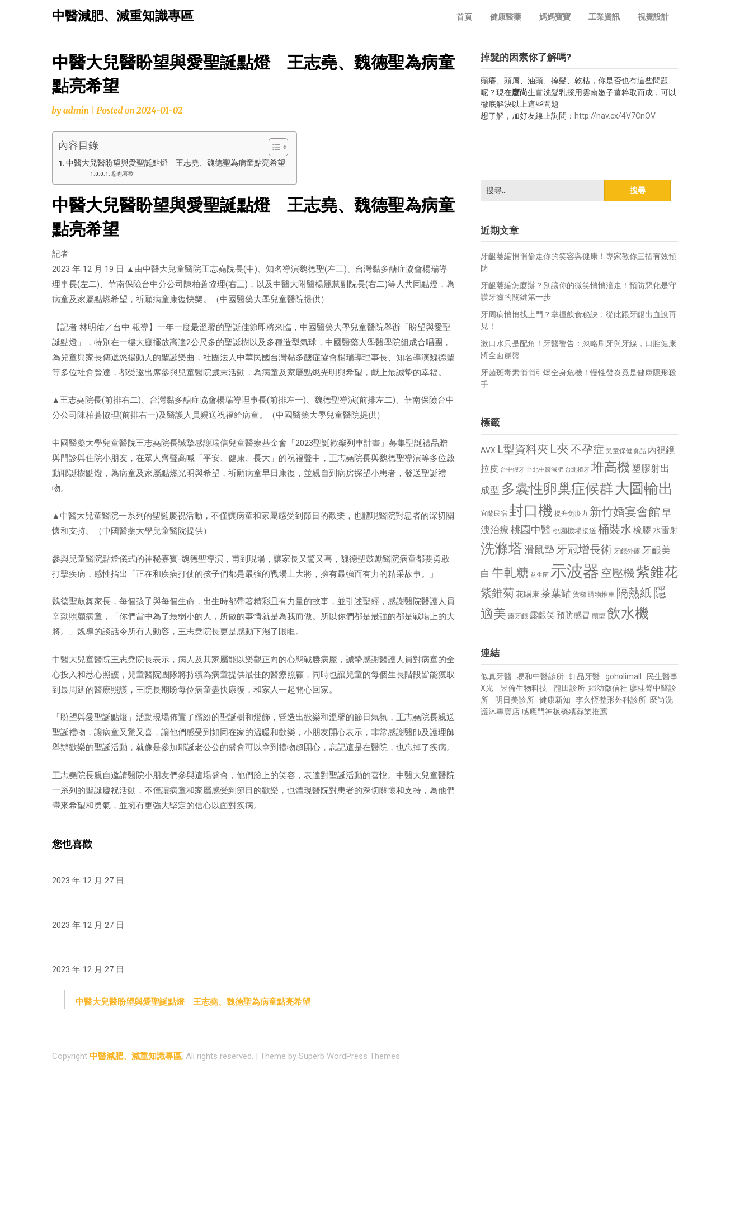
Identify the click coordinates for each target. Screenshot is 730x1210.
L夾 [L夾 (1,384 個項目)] (559, 449)
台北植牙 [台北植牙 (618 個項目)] (577, 469)
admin (76, 110)
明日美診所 (513, 699)
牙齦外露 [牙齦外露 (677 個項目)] (627, 551)
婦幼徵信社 (608, 688)
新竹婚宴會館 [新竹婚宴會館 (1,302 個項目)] (625, 512)
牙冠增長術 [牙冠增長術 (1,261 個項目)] (584, 549)
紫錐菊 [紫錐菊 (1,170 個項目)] (497, 593)
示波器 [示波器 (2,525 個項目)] (574, 571)
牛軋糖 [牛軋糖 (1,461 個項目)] (510, 572)
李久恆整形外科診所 (612, 699)
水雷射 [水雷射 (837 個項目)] (665, 530)
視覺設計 (653, 16)
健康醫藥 (505, 16)
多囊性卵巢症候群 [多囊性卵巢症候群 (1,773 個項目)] (557, 489)
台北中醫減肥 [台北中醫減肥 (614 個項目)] (544, 469)
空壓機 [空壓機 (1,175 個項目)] (617, 573)
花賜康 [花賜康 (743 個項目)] (527, 594)
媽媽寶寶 (555, 16)
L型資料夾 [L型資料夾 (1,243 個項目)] (522, 449)
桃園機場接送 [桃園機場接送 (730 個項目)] (574, 530)
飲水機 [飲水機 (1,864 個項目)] (628, 613)
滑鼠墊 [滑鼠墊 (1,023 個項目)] (539, 549)
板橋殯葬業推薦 (580, 711)
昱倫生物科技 (523, 688)
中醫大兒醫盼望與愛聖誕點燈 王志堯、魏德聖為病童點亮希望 (175, 162)
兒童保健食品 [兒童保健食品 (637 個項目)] (626, 451)
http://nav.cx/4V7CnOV (615, 115)
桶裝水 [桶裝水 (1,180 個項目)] (615, 529)
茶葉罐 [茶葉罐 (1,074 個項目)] (556, 593)
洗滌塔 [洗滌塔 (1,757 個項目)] (501, 548)
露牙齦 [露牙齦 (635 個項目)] (518, 616)
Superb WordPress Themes (349, 1056)
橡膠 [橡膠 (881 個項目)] (642, 530)
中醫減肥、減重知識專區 (123, 15)
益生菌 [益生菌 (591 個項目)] (539, 574)
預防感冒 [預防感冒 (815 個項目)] (573, 615)
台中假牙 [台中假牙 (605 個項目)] (512, 469)
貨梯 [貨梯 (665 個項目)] (579, 595)
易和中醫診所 (540, 676)
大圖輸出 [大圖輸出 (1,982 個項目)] (644, 488)
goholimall (623, 676)
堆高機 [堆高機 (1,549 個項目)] (610, 467)
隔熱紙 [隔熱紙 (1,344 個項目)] (634, 593)
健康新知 (555, 699)
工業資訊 (604, 16)
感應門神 (537, 711)
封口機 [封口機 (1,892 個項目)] (531, 510)
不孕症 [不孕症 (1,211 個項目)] (587, 449)
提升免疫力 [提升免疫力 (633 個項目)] (571, 513)
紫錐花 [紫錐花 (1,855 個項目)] (657, 571)
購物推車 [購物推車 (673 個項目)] (601, 594)
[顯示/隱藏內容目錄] (272, 147)
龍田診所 (569, 688)
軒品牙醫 (584, 676)
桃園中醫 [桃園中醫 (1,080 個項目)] (531, 529)
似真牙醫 (496, 676)
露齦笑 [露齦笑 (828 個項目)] (542, 615)
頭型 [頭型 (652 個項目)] (598, 616)
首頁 (464, 16)
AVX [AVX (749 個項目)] (488, 450)
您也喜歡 (122, 174)
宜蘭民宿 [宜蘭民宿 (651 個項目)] (494, 513)
